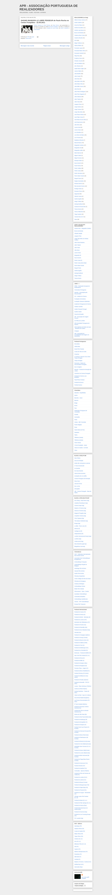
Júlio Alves (77, 124)
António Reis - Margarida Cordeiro (82, 228)
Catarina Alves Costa (79, 35)
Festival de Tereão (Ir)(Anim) (81, 679)
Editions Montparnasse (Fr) (81, 851)
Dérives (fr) (77, 528)
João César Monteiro (79, 242)
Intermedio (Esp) (78, 867)
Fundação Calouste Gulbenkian (82, 301)
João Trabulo (77, 99)
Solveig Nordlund (78, 204)
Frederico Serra (78, 58)
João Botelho (77, 73)
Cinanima (76, 354)
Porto (75, 427)
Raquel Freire (77, 178)
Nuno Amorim (77, 163)
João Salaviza (77, 96)
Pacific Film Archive (79, 573)
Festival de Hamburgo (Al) (80, 719)
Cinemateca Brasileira (79, 596)
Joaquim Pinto (77, 104)
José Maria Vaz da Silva (80, 119)
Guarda (76, 414)
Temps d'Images (78, 360)
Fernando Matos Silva (79, 50)
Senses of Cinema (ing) (80, 510)
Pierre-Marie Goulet (79, 176)
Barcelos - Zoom (78, 398)
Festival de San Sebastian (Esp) (82, 630)
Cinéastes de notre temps (52, 28)
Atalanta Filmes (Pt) (79, 828)
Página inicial (46, 45)
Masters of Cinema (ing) (80, 508)
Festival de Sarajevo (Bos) (80, 663)
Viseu (75, 450)
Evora (75, 405)
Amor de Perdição (78, 460)
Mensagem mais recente (27, 45)
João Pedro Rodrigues (79, 91)
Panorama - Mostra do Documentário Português (80, 364)
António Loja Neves (79, 30)
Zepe (75, 219)
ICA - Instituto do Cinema (80, 296)
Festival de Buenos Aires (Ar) (81, 640)
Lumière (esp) (77, 538)
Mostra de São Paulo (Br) (80, 714)
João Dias (76, 78)
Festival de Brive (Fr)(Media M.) (82, 670)
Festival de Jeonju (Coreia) (80, 637)
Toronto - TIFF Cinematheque (81, 601)
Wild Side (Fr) (77, 856)
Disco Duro (77, 481)
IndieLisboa (77, 346)
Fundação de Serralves (80, 299)
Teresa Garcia (77, 209)
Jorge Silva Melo (78, 112)
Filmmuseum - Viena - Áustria (81, 591)
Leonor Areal (77, 127)
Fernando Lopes (78, 48)
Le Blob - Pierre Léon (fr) (80, 526)
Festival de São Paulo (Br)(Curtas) (82, 717)
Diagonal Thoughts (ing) (80, 513)
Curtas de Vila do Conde (80, 351)
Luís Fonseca (77, 137)
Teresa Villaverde (78, 211)
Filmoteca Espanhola (79, 576)
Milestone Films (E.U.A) (80, 844)
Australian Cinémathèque (80, 594)
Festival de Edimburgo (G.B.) (81, 647)
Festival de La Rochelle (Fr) (81, 650)
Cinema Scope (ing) (79, 505)
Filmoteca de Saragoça (80, 581)
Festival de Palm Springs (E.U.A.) (82, 803)
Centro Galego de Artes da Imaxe (82, 578)
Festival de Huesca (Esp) (80, 805)
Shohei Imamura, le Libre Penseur (42, 25)
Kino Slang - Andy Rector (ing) (81, 500)
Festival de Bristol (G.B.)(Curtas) (82, 741)
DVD (75, 40)
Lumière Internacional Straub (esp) (82, 536)
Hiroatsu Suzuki (78, 60)
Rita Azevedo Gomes (79, 186)
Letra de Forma (78, 483)
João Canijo (77, 76)
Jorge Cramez (77, 109)
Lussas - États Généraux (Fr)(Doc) (82, 686)
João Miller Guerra (78, 86)
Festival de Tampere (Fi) (80, 724)
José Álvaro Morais (79, 114)
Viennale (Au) (77, 632)
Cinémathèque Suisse (79, 586)
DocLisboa (77, 344)
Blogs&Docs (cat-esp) (79, 546)
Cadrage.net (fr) (78, 531)
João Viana (77, 101)
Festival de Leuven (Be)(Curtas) (82, 752)
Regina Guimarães (79, 181)
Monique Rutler (78, 160)
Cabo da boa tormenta (79, 473)
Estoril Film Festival (79, 349)
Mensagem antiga (64, 45)
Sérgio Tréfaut (77, 201)
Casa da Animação (79, 314)
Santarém (76, 432)
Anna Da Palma (78, 25)
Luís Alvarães (77, 132)
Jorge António (77, 106)
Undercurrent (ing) (78, 541)
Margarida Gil (77, 147)
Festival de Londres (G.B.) (80, 777)
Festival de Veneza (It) (79, 614)
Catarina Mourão (78, 37)
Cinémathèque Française (80, 562)
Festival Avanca (78, 385)
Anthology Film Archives (80, 568)
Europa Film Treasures (79, 604)
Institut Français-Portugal (80, 309)
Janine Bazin (37, 29)
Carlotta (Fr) (77, 859)
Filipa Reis (76, 55)
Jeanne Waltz (77, 71)
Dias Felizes (77, 458)
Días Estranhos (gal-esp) (80, 543)
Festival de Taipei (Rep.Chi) (81, 787)
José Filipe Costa (78, 117)
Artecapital (77, 488)
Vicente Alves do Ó (79, 216)
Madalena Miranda (78, 140)
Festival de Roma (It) (79, 658)
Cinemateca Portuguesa (80, 290)
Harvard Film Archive (79, 571)
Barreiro (76, 400)
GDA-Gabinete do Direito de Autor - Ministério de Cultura (82, 327)
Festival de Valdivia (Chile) (80, 642)
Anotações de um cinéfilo (80, 476)
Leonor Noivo (77, 130)
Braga (75, 403)
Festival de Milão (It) (79, 660)
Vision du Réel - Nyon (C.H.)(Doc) (82, 695)
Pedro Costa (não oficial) (80, 263)
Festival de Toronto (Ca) (80, 624)
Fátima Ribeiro (78, 45)
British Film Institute (79, 588)
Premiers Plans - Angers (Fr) (81, 668)
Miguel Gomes (77, 158)
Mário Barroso (77, 153)
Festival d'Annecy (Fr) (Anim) (81, 673)
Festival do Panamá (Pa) (80, 790)
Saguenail (76, 193)
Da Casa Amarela (78, 470)
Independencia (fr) (78, 533)
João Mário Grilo (78, 81)
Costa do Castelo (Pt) (79, 831)
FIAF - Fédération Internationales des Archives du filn (82, 555)
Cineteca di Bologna (79, 583)
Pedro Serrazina (78, 173)
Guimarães (77, 417)
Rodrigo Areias (78, 188)
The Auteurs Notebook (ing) (81, 520)
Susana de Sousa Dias (79, 206)
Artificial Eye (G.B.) (79, 864)
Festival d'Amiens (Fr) (79, 765)
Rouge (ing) (77, 523)
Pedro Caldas (77, 168)
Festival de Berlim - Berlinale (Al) (82, 617)
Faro (75, 408)
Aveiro (75, 395)
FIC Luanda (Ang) (78, 818)
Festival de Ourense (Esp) (80, 811)
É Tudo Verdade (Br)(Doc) (80, 704)
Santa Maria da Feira (79, 429)
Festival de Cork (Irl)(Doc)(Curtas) (82, 744)
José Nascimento (78, 122)
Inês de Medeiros (78, 63)
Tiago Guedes (77, 214)
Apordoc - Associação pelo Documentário (80, 293)
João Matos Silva (78, 83)
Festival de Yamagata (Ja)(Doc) (82, 635)
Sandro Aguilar (78, 198)
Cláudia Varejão (78, 233)
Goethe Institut (78, 311)
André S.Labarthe (64, 28)
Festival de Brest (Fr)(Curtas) (81, 735)
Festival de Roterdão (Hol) (80, 627)
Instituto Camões (78, 306)
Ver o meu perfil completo (85, 878)
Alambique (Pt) (78, 826)
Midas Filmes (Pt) (78, 833)
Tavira (75, 435)
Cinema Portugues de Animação (82, 478)
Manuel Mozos (78, 142)
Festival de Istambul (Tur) (80, 768)
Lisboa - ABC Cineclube (80, 422)
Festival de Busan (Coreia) (80, 782)
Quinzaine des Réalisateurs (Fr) (82, 622)
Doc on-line (77, 486)
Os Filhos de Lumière (79, 320)
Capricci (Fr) (77, 849)
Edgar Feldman (78, 43)
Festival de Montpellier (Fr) (80, 722)
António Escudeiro (78, 27)
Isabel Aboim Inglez (79, 68)
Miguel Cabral (77, 155)
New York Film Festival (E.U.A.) (82, 655)
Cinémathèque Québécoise (81, 599)
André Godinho (78, 22)
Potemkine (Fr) (78, 854)
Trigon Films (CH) (78, 836)
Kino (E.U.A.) (77, 841)
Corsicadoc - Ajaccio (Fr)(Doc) (81, 770)
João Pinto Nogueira (79, 94)
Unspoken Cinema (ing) (80, 515)
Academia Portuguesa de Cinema (82, 304)
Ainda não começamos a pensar (82, 463)
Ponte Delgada (78, 424)
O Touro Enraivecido (79, 465)
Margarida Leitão (78, 150)
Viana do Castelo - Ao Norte (81, 447)
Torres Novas (77, 442)
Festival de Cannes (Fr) (80, 612)
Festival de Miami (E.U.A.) (80, 800)
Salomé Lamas (78, 196)
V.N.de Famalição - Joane (80, 445)
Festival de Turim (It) (79, 645)
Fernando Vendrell (78, 53)
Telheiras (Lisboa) (78, 437)
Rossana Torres (78, 191)
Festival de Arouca (78, 382)
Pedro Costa (77, 170)
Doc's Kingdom (78, 367)
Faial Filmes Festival (79, 379)
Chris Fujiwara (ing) (79, 518)
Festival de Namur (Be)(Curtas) (82, 750)
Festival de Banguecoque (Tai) (81, 785)
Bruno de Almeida (78, 32)
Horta (75, 419)
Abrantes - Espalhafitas (80, 392)
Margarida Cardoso (79, 145)
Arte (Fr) (76, 846)
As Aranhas (77, 468)
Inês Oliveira (77, 66)
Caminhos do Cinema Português (82, 373)
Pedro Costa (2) (78, 260)
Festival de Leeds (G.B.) (80, 779)
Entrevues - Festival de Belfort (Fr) (82, 653)
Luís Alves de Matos (79, 135)
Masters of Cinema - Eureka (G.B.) (82, 861)
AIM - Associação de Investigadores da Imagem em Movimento (81, 335)
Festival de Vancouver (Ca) (81, 763)
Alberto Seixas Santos (79, 20)
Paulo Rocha (56, 25)
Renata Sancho (78, 183)
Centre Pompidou (54, 26)
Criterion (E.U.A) (78, 838)
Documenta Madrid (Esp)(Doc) (81, 697)
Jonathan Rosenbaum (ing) (81, 503)
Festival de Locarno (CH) (80, 619)
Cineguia (76, 331)
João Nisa (76, 89)
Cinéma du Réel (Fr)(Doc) (80, 688)
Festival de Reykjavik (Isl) (80, 665)
